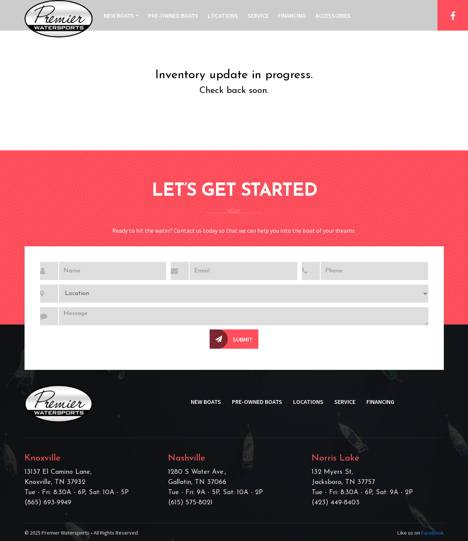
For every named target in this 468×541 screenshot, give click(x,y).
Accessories (333, 15)
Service (258, 15)
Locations (223, 15)
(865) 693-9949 (48, 502)
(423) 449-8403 (336, 502)
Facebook (432, 532)
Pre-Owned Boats (173, 15)
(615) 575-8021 (190, 502)
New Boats (119, 15)
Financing (292, 15)
